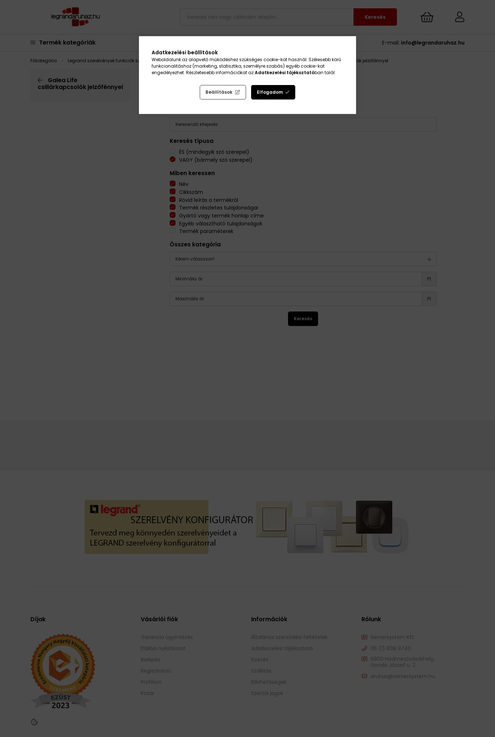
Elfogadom (270, 92)
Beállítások (219, 92)
